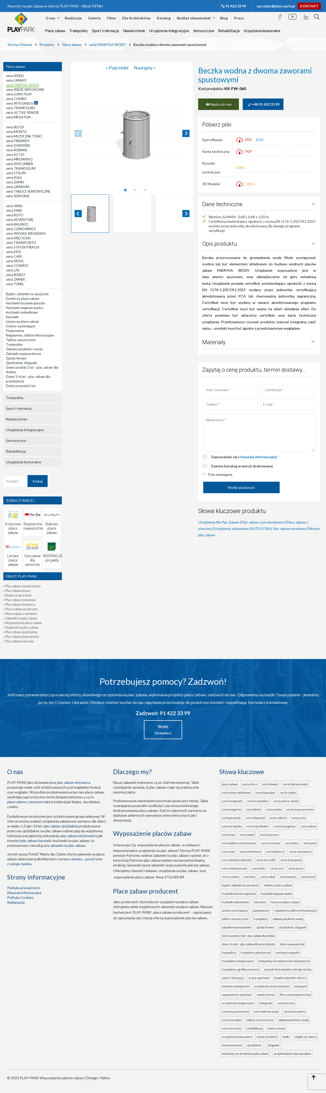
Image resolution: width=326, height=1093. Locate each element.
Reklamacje (16, 902)
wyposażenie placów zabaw (159, 845)
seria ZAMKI (247, 834)
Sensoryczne (203, 30)
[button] (90, 213)
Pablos (105, 1078)
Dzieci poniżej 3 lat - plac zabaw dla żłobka (248, 935)
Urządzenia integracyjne (169, 30)
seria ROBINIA (278, 817)
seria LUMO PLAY (265, 792)
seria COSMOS (230, 876)
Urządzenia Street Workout (271, 986)
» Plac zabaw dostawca (19, 604)
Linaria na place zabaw (285, 902)
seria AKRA (291, 843)
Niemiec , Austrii (83, 859)
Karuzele (260, 902)
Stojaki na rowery (305, 1036)
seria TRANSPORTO (291, 860)
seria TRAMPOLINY (258, 801)
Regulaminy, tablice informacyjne (295, 910)
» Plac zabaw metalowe (19, 600)
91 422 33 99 (235, 6)
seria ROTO (228, 851)
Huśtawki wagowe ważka (276, 893)
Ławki (285, 1036)
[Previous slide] (78, 133)
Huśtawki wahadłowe (235, 902)
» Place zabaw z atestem (20, 614)
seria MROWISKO (232, 826)
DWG (240, 167)
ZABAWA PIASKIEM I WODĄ (293, 1020)
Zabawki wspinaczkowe (236, 927)
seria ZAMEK (288, 876)
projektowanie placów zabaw (293, 1053)
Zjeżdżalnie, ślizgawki (292, 927)
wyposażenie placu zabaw (134, 877)
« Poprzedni (117, 67)
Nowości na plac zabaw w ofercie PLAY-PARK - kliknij (55, 6)
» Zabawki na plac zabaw (20, 618)
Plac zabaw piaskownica (79, 836)
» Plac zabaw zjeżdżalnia (20, 632)
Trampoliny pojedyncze (256, 952)
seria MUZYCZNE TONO (300, 809)
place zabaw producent (171, 912)
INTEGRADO (265, 1003)
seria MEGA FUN (231, 809)
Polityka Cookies (20, 897)
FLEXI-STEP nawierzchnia (295, 994)
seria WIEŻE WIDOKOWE (236, 792)
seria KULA (228, 834)
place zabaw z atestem (25, 802)
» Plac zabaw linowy (17, 591)
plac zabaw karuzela (35, 840)
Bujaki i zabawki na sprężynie (240, 885)
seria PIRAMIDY (231, 817)
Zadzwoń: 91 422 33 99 (163, 713)
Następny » (145, 67)
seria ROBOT (268, 876)
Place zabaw (55, 30)
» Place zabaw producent (20, 609)
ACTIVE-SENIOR (277, 1028)
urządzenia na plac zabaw (178, 870)
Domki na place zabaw (278, 885)
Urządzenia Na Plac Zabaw (218, 522)
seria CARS (276, 868)
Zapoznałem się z (245, 457)
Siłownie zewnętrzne (235, 986)
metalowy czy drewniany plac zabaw (245, 1053)
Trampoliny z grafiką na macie (240, 969)
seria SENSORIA (270, 843)
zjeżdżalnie (255, 1045)
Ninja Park (300, 986)
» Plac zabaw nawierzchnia (21, 586)
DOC (260, 140)
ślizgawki (274, 1045)
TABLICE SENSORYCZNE (260, 1020)
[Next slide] (185, 133)
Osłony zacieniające (235, 910)
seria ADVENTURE (250, 851)
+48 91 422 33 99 (263, 104)
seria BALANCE (275, 851)
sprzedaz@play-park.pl (275, 6)
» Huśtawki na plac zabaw (20, 627)
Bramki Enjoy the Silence (290, 977)
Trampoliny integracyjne (237, 961)
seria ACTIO (298, 817)
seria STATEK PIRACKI (234, 868)
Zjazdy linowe (265, 927)
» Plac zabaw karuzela (18, 641)
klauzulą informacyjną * (259, 457)
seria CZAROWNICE (300, 851)
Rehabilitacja (228, 30)
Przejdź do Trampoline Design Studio (287, 969)
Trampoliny (78, 30)
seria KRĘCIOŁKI (265, 860)
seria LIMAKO (270, 784)
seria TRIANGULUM (285, 826)
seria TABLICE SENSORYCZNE (239, 843)
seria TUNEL (308, 876)
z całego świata (19, 864)
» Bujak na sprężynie (17, 595)
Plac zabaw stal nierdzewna (262, 522)
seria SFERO (249, 784)
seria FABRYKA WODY (295, 784)
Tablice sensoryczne (235, 919)
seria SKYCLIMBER (258, 826)
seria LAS (249, 876)
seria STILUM (308, 826)
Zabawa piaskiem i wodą (288, 919)
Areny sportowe (259, 977)
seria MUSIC (296, 868)
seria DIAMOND (255, 817)
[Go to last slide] (78, 213)
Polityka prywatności (23, 888)
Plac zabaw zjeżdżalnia (61, 826)
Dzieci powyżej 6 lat (292, 944)
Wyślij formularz (163, 729)
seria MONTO (273, 809)
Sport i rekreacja (105, 30)
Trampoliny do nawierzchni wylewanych (284, 961)
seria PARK (310, 843)
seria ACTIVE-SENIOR (286, 801)
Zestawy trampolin (288, 952)
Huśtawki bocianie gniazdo (239, 893)
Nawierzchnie (134, 30)
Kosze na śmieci (267, 1036)
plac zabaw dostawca (73, 782)
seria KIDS (258, 868)
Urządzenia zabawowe (231, 528)
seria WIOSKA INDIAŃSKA (236, 860)
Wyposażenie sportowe (237, 994)
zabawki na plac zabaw (67, 845)
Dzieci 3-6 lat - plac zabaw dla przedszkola (248, 944)
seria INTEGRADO (232, 801)
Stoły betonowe (232, 1045)
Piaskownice (261, 910)
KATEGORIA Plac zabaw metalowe (279, 528)
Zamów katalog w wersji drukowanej (242, 466)
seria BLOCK (254, 809)
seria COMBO (288, 792)
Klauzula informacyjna (24, 892)
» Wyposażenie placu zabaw (22, 623)
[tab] (125, 190)
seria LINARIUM (269, 834)
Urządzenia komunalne (262, 30)
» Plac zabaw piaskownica (21, 637)
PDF (244, 140)
